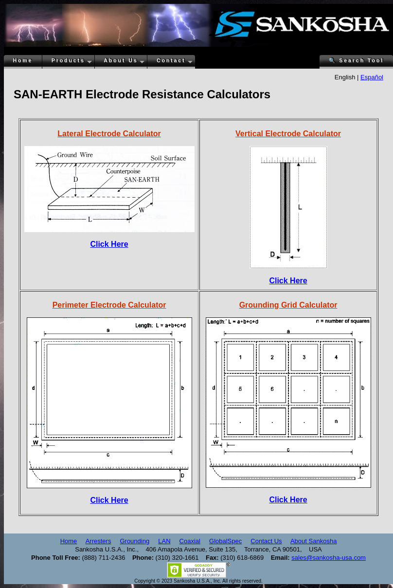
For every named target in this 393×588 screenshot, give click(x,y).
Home (23, 60)
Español (371, 77)
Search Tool (356, 60)
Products (68, 60)
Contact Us (266, 541)
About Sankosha (313, 541)
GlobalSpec (225, 541)
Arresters (98, 541)
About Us (121, 60)
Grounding (134, 541)
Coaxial (189, 541)
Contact (171, 60)
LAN (164, 541)
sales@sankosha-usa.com (328, 557)
